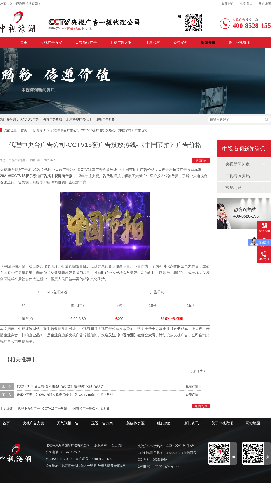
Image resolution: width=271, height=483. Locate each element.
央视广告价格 (52, 119)
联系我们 (228, 4)
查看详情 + (193, 386)
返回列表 (201, 160)
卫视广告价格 (105, 119)
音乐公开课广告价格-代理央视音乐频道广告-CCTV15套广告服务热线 (65, 395)
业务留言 (246, 4)
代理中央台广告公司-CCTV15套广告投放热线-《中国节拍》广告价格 (99, 130)
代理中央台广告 (29, 408)
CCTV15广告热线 (54, 408)
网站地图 (264, 4)
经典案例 (180, 42)
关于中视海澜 (239, 42)
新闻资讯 (208, 42)
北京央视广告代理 (79, 119)
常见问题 (233, 187)
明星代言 (153, 42)
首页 (23, 42)
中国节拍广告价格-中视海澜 (89, 408)
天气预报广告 (86, 42)
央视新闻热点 (237, 164)
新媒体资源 (135, 423)
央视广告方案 (51, 42)
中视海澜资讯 (237, 176)
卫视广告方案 (121, 42)
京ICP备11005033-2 (59, 459)
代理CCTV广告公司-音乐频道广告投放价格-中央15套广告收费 (60, 386)
